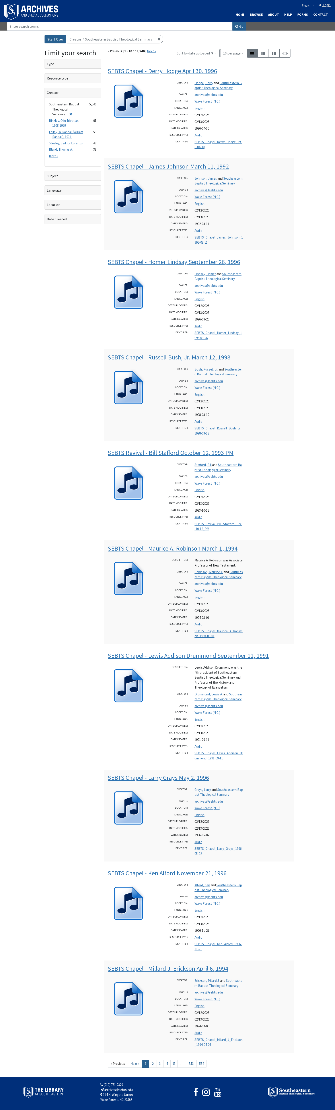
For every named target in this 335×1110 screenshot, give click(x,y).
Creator (52, 92)
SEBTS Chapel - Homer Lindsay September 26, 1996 (174, 262)
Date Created (57, 219)
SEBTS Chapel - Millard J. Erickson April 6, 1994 (168, 968)
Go (239, 26)
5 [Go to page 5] (174, 1063)
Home (240, 14)
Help (288, 14)
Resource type (57, 78)
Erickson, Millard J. (207, 980)
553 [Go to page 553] (191, 1063)
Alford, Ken (202, 885)
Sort (195, 53)
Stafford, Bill (203, 465)
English (307, 5)
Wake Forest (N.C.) (207, 101)
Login (325, 5)
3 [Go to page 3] (160, 1063)
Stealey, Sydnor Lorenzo (66, 143)
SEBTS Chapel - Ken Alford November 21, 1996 (167, 873)
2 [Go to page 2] (153, 1063)
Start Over (55, 39)
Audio (198, 135)
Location (53, 204)
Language (54, 190)
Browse (256, 14)
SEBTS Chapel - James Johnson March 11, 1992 (168, 166)
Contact (320, 14)
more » (53, 156)
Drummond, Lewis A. (209, 694)
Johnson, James (206, 178)
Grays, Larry (203, 790)
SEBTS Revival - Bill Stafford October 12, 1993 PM (171, 453)
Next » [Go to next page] (134, 1063)
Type (50, 64)
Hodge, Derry (204, 83)
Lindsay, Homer (205, 274)
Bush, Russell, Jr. (206, 369)
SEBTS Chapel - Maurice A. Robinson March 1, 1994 (173, 548)
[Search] (120, 26)
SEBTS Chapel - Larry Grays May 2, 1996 (158, 778)
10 (232, 52)
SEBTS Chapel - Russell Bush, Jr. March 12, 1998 (169, 357)
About (273, 14)
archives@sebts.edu (209, 95)
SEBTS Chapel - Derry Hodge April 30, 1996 (162, 71)
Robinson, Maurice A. (209, 572)
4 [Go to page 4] (167, 1063)
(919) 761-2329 (111, 1085)
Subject (52, 176)
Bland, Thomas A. (61, 149)
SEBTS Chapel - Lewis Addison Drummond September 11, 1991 (188, 656)
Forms (302, 14)
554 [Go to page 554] (201, 1063)
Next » (151, 51)
